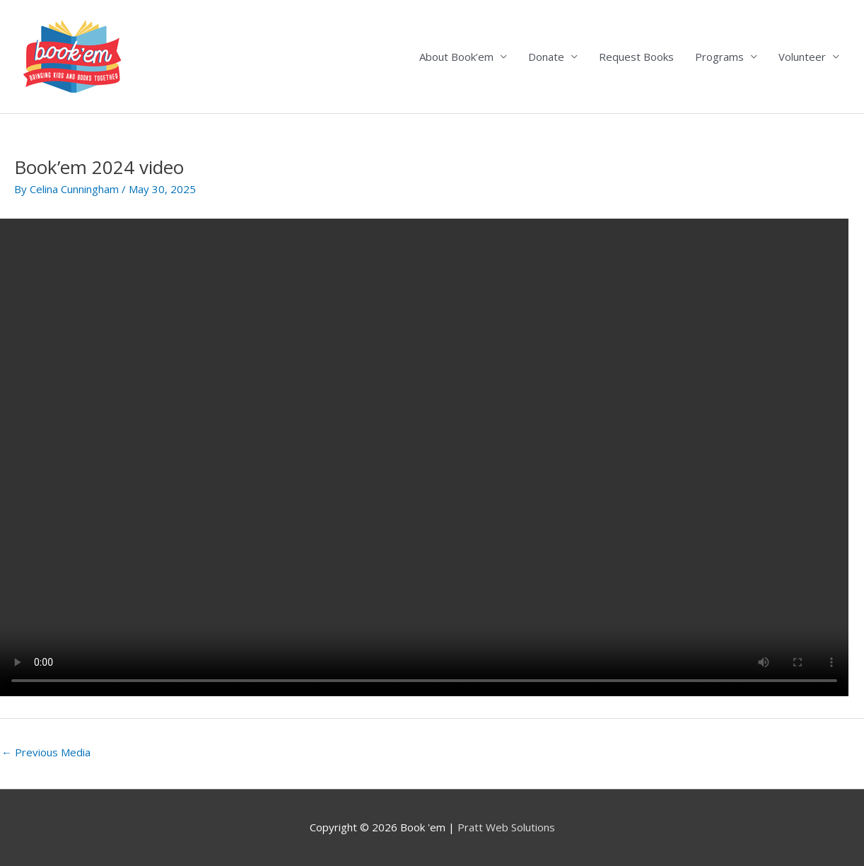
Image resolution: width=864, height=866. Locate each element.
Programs (719, 57)
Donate (546, 57)
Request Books (636, 57)
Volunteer (802, 57)
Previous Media (46, 752)
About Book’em (456, 57)
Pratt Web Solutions (506, 827)
